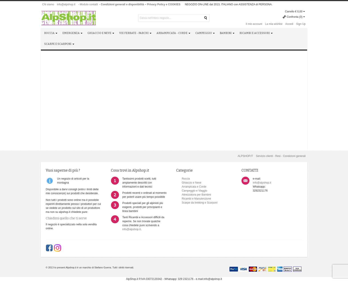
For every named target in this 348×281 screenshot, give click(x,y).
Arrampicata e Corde (194, 186)
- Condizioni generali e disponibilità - (122, 4)
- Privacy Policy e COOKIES (162, 4)
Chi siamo (48, 4)
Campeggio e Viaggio (194, 190)
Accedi (289, 24)
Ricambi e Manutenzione (196, 198)
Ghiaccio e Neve (191, 182)
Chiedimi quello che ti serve (66, 218)
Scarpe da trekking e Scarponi (200, 202)
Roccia (186, 178)
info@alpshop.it (66, 4)
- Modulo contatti (88, 4)
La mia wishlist (273, 24)
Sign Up (301, 24)
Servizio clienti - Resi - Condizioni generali (281, 156)
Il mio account (254, 24)
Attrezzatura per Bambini (196, 194)
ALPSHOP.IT (245, 156)
